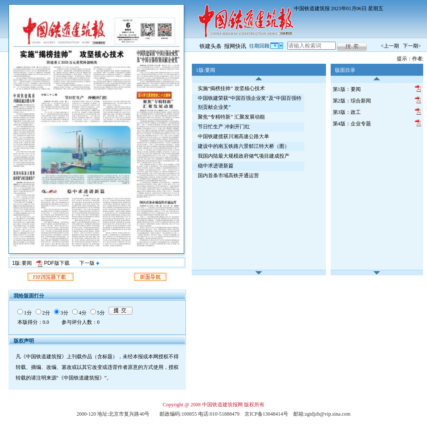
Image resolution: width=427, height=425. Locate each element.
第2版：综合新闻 (352, 101)
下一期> (412, 46)
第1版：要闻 (347, 89)
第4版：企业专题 (352, 124)
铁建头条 (210, 46)
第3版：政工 (347, 112)
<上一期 (390, 46)
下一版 (89, 263)
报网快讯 (235, 46)
